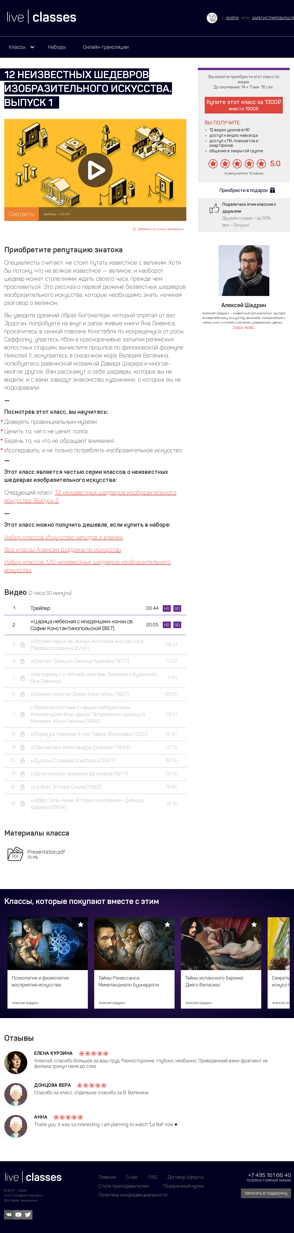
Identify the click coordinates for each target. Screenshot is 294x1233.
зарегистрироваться (273, 18)
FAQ (152, 1177)
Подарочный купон (183, 1186)
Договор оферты (185, 1177)
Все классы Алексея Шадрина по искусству (62, 549)
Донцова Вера (52, 1085)
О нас (132, 1177)
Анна (40, 1117)
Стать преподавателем (123, 1186)
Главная (107, 1177)
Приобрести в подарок (244, 190)
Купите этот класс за (244, 105)
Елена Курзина (53, 1053)
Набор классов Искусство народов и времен (63, 537)
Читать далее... (244, 327)
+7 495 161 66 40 (269, 1175)
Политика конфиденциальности (132, 1195)
